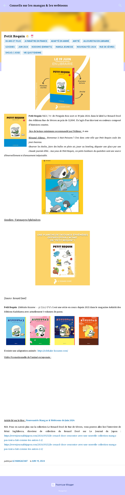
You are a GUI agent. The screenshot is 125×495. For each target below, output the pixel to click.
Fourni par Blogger (62, 485)
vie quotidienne (32, 53)
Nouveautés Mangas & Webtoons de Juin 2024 (51, 420)
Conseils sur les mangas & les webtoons (39, 5)
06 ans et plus (13, 41)
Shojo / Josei (12, 53)
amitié (76, 41)
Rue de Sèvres (107, 47)
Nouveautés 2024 (86, 47)
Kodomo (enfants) (42, 47)
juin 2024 (23, 47)
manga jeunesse (64, 47)
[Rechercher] (120, 5)
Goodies (10, 47)
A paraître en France (36, 41)
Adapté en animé (60, 41)
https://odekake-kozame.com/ (52, 351)
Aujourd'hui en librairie (96, 41)
